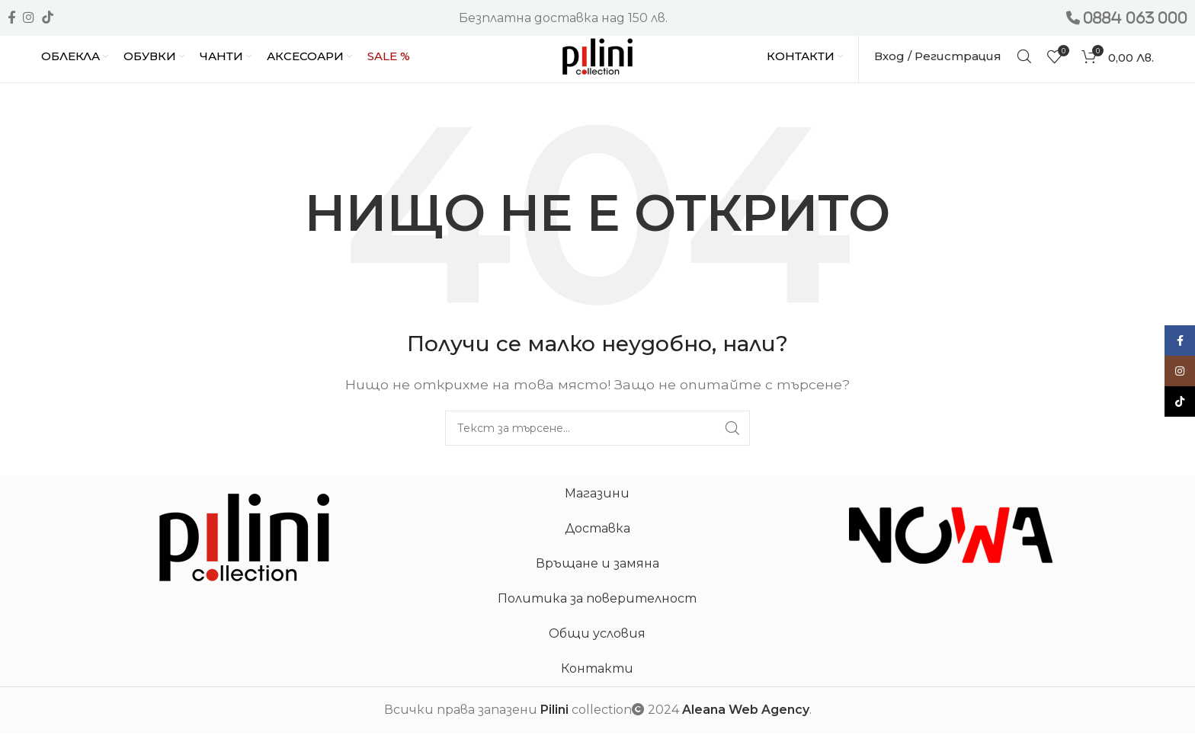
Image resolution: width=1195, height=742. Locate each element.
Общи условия (597, 643)
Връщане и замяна (597, 573)
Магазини (597, 503)
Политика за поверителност (597, 608)
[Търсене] (1024, 61)
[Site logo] (597, 60)
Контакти (597, 678)
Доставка (597, 538)
